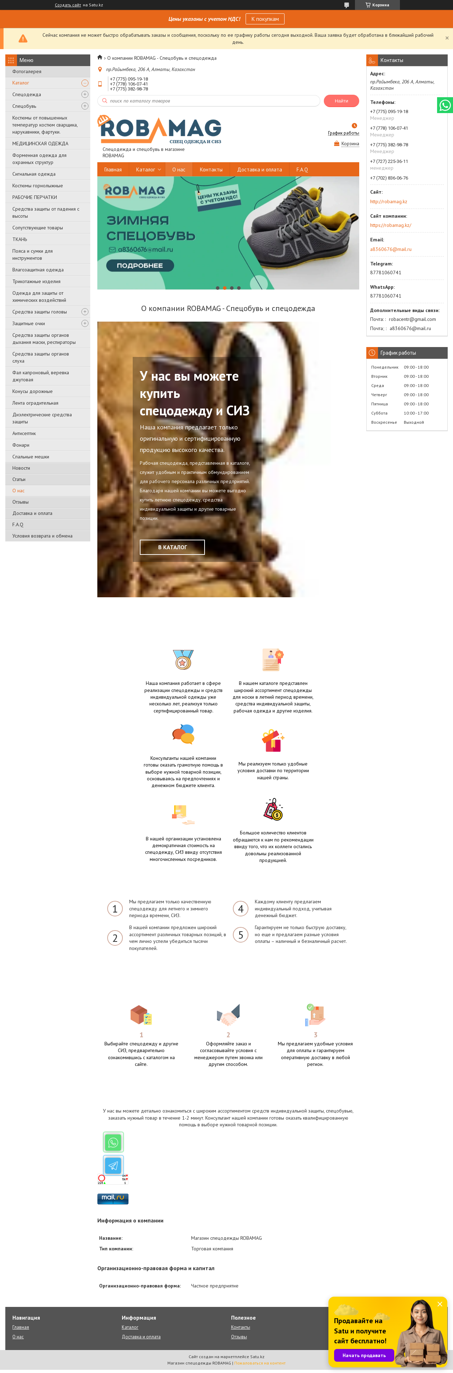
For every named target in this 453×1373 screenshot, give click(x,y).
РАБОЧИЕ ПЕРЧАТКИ (34, 197)
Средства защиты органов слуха (40, 357)
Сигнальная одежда (34, 174)
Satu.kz (257, 1359)
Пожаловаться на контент (260, 1366)
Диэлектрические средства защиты (42, 418)
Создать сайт (68, 4)
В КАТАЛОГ (172, 547)
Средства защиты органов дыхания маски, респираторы (44, 338)
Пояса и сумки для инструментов (32, 254)
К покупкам (265, 18)
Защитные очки (28, 323)
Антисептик (24, 433)
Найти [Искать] (341, 101)
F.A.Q (17, 524)
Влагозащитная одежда (38, 269)
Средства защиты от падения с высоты (45, 212)
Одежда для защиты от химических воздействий (39, 296)
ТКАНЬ (19, 239)
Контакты (211, 169)
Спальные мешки (30, 456)
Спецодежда (26, 94)
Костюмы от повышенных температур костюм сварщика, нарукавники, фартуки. (45, 125)
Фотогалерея (26, 71)
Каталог (20, 83)
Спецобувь (24, 106)
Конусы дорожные (32, 391)
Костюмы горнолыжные (37, 185)
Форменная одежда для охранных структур (39, 158)
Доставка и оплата (32, 513)
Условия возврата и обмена (42, 536)
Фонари (20, 445)
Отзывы (20, 502)
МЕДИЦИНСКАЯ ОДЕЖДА (40, 143)
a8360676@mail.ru (391, 249)
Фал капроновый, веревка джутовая (40, 376)
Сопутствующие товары (37, 227)
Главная (113, 169)
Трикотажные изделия (36, 281)
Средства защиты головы (39, 312)
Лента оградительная (35, 403)
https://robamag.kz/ (390, 225)
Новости (21, 468)
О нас (18, 490)
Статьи (18, 479)
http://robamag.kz (388, 201)
